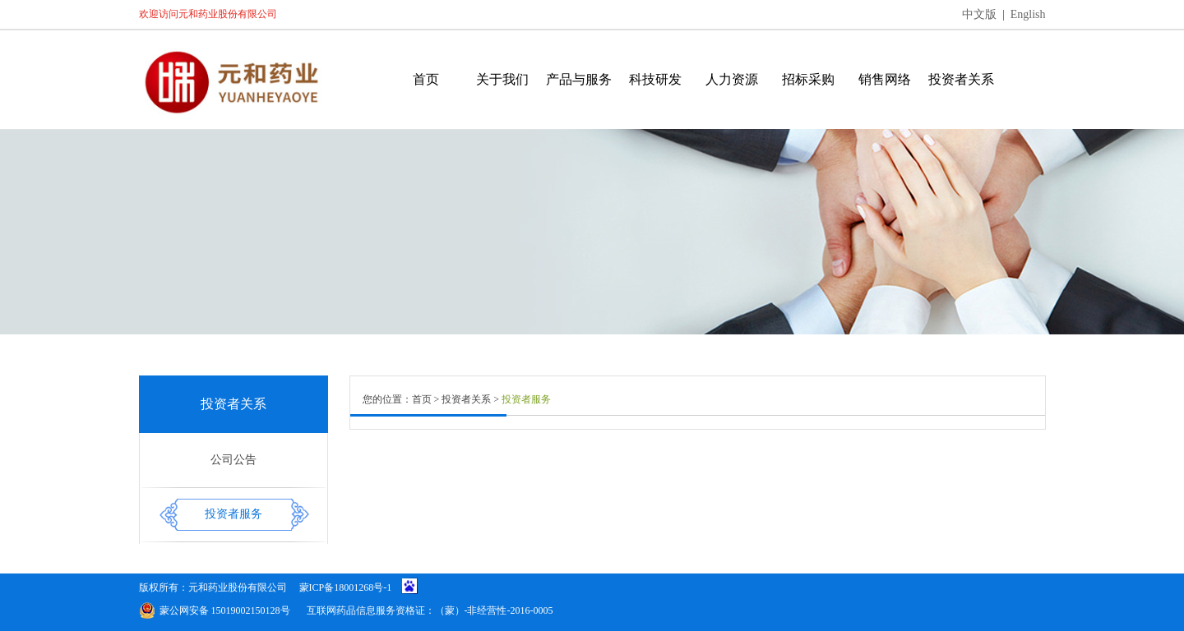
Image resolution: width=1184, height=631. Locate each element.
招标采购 (808, 79)
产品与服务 (579, 79)
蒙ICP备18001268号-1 (345, 587)
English (1028, 14)
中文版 (979, 14)
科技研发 (655, 79)
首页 (426, 79)
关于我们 (502, 79)
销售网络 (884, 79)
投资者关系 (961, 79)
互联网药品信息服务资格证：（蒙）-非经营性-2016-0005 (430, 610)
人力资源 (731, 79)
